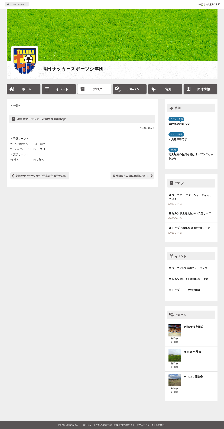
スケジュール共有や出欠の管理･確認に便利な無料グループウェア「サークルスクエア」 (124, 424)
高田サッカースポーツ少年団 (73, 69)
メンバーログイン (17, 4)
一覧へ (17, 105)
